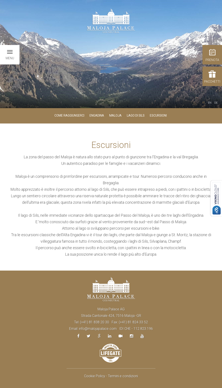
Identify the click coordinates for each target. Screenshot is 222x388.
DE (216, 102)
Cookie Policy (94, 376)
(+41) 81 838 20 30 (94, 322)
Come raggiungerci (69, 115)
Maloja (115, 115)
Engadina (97, 115)
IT (203, 102)
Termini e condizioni (123, 376)
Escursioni (158, 115)
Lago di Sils (136, 115)
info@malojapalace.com (98, 329)
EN (209, 102)
